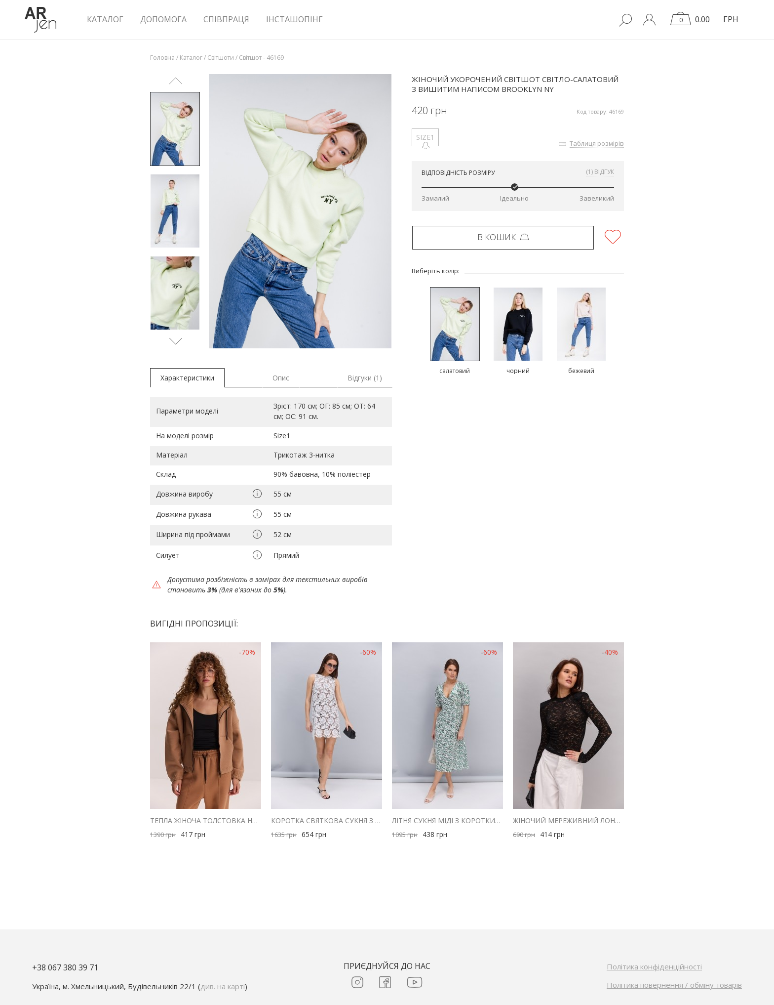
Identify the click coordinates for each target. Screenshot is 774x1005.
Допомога (163, 19)
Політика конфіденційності (654, 966)
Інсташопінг (294, 19)
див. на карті (222, 986)
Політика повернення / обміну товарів (674, 985)
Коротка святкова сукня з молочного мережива (326, 820)
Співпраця (226, 19)
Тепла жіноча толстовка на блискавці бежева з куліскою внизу (205, 820)
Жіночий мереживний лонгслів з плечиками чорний (568, 820)
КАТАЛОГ (105, 19)
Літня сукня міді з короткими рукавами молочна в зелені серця (447, 820)
